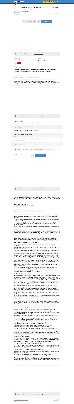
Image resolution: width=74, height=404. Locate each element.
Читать (46, 21)
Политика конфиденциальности (21, 401)
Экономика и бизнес (43, 60)
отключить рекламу (38, 53)
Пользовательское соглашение (21, 399)
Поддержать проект (48, 1)
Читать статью (40, 155)
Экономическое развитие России (21, 60)
